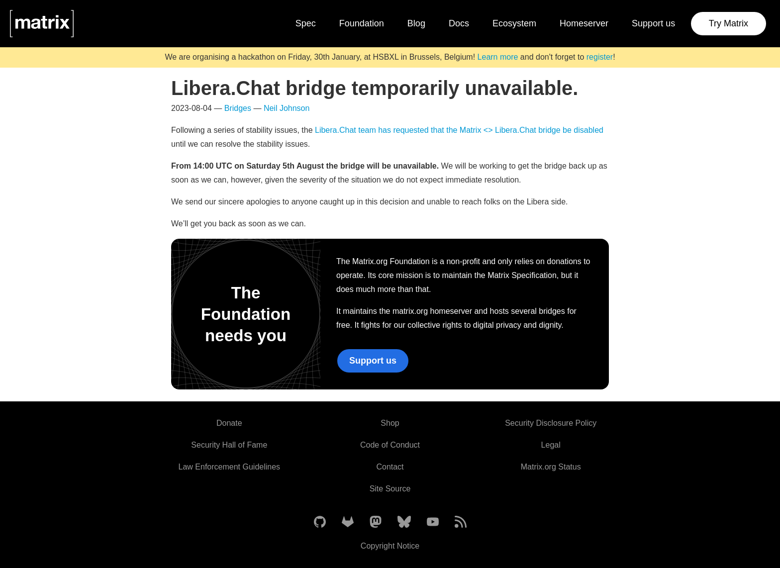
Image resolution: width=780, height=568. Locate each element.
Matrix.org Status (551, 467)
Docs (459, 23)
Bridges (237, 108)
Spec (305, 23)
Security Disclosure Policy (550, 423)
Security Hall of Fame (229, 445)
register (599, 57)
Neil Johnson (287, 108)
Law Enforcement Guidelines (230, 467)
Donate (229, 423)
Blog (416, 23)
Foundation (361, 23)
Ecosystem (514, 23)
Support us (653, 23)
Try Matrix (728, 23)
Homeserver (584, 23)
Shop (390, 423)
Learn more (498, 57)
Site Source (390, 488)
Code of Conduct (390, 445)
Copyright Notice (390, 546)
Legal (551, 445)
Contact (389, 467)
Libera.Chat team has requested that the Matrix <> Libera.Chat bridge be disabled (459, 130)
